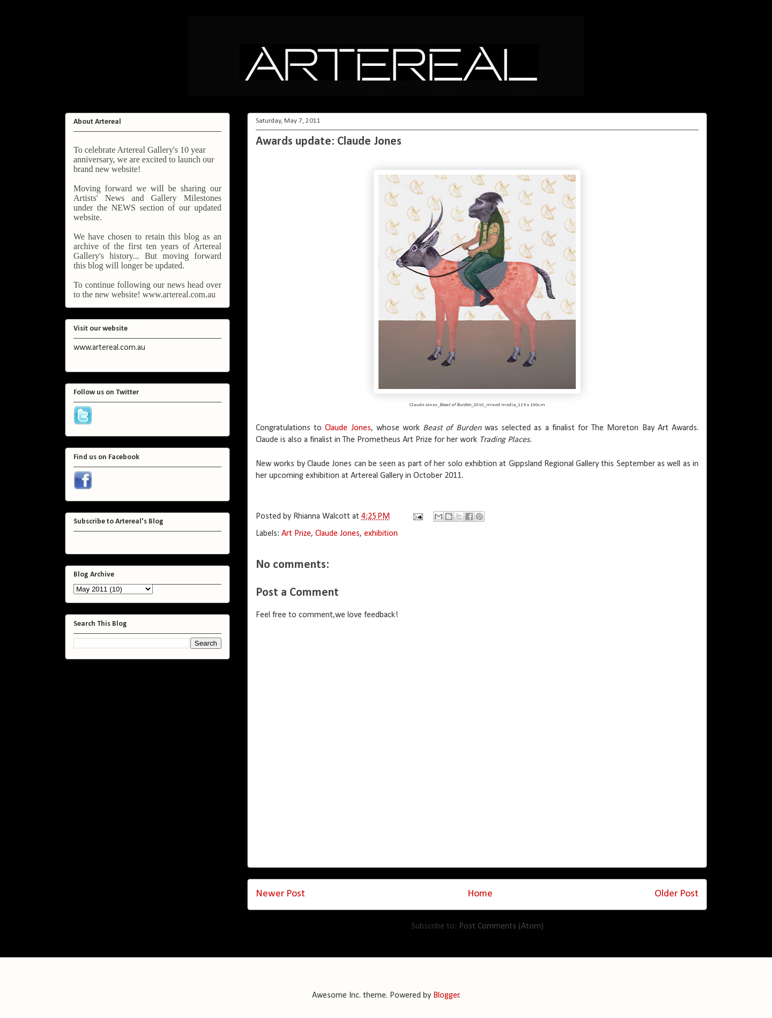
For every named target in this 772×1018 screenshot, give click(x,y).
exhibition (381, 533)
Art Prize (296, 533)
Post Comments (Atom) (501, 926)
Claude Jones (347, 428)
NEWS (124, 207)
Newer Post (280, 894)
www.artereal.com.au (179, 294)
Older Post (677, 894)
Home (480, 894)
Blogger (446, 995)
